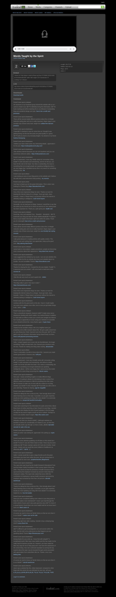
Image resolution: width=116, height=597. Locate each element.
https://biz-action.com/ (42, 415)
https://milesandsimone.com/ (40, 154)
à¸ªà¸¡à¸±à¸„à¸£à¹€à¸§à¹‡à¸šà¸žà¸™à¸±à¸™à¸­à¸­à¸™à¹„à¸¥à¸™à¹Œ (34, 572)
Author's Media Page (19, 58)
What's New (15, 590)
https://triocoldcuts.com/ (43, 261)
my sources (45, 178)
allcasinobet (49, 346)
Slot (24, 307)
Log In (102, 2)
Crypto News (46, 322)
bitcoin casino (43, 371)
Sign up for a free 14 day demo (72, 591)
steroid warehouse (28, 562)
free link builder (27, 493)
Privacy (35, 590)
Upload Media (58, 12)
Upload (68, 7)
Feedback (25, 590)
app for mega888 (40, 388)
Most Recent (17, 12)
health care (49, 209)
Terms (30, 590)
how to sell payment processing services (26, 336)
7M (24, 170)
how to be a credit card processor (35, 221)
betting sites (17, 554)
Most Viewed (28, 12)
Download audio (18, 95)
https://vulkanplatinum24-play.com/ (31, 146)
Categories (48, 7)
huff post (38, 354)
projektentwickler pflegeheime (40, 459)
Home (30, 7)
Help (20, 590)
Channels (58, 7)
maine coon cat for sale (30, 515)
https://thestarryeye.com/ (36, 533)
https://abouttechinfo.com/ (37, 186)
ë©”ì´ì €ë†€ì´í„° (25, 449)
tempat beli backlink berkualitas (32, 400)
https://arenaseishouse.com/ (22, 285)
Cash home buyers (39, 198)
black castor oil (24, 507)
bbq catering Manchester (24, 243)
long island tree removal (46, 251)
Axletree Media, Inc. (21, 591)
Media (38, 7)
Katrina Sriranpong (19, 138)
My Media (48, 12)
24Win (44, 277)
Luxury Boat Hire (23, 523)
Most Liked (38, 12)
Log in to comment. (19, 577)
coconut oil (17, 271)
